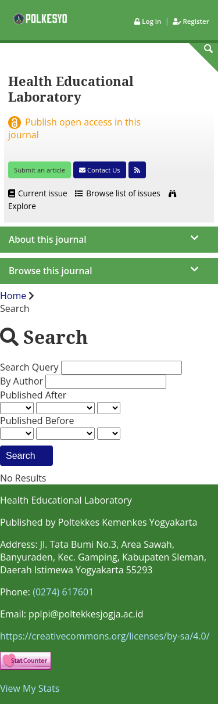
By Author (22, 381)
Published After (33, 395)
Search (26, 455)
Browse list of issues (117, 193)
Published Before (37, 420)
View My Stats (29, 688)
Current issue (38, 193)
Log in (148, 21)
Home (14, 295)
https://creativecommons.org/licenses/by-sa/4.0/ (105, 636)
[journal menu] (109, 240)
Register (191, 21)
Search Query (30, 367)
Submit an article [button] (39, 170)
